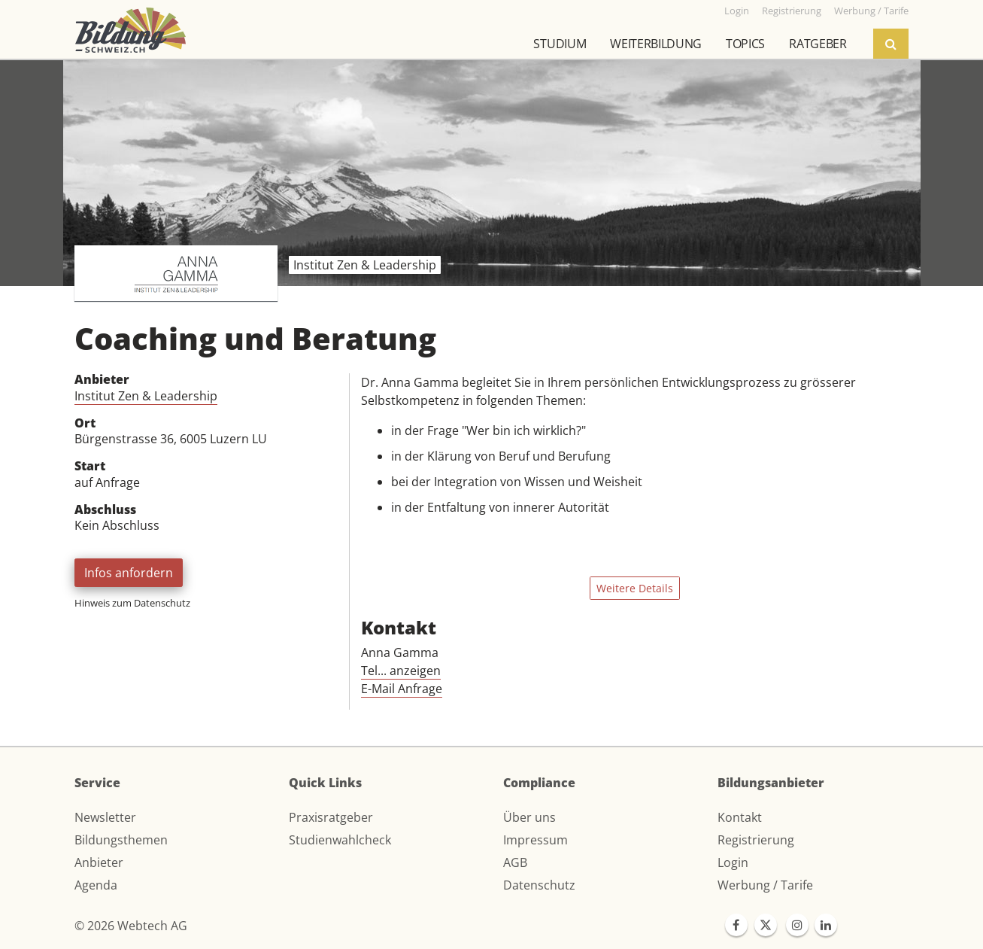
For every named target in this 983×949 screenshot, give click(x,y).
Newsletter (105, 817)
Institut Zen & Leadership (145, 396)
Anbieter (98, 862)
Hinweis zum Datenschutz (132, 603)
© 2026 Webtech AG (130, 925)
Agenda (95, 885)
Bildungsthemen (121, 840)
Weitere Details (634, 588)
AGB (515, 862)
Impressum (535, 840)
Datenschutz (539, 885)
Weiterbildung (656, 43)
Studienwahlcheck (340, 840)
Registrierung (756, 840)
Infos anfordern (128, 572)
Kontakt (740, 817)
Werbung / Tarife (765, 885)
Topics (745, 43)
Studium (559, 43)
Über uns (529, 817)
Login (733, 862)
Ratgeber (817, 43)
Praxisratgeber (331, 817)
